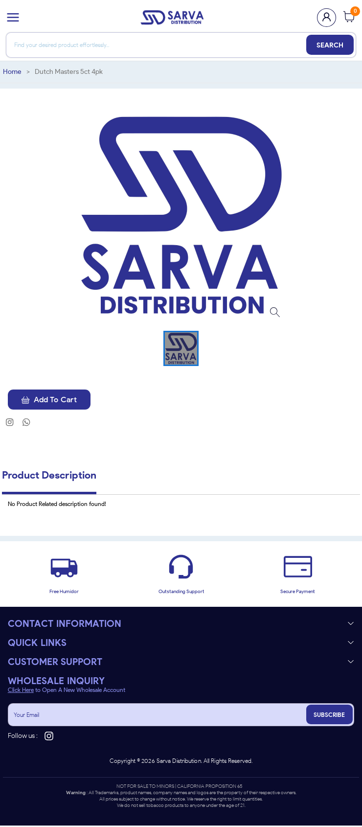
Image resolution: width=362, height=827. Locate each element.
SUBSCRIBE (328, 716)
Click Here (21, 691)
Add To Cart (51, 400)
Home (12, 72)
